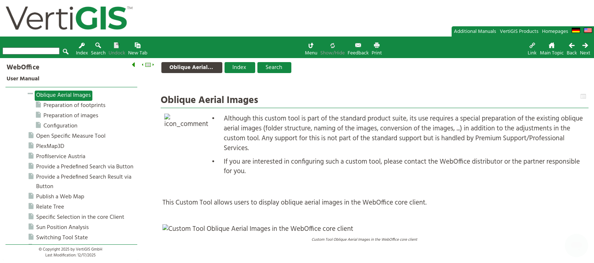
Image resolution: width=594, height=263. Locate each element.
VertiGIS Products (519, 31)
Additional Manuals (475, 31)
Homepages (555, 31)
